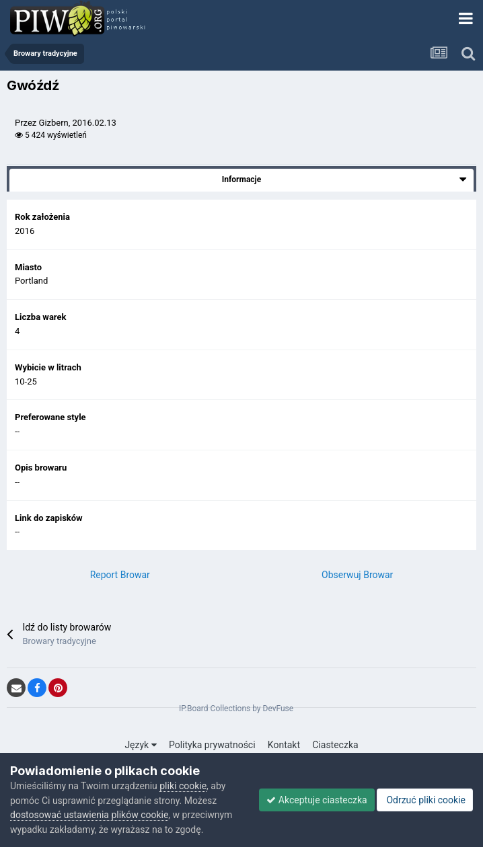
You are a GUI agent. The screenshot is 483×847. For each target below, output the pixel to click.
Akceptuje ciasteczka (316, 800)
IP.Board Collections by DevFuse (236, 708)
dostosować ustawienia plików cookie (89, 814)
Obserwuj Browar (357, 574)
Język (140, 744)
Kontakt (284, 744)
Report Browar (120, 574)
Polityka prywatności (212, 744)
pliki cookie (183, 785)
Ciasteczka (335, 744)
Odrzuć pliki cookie (425, 800)
